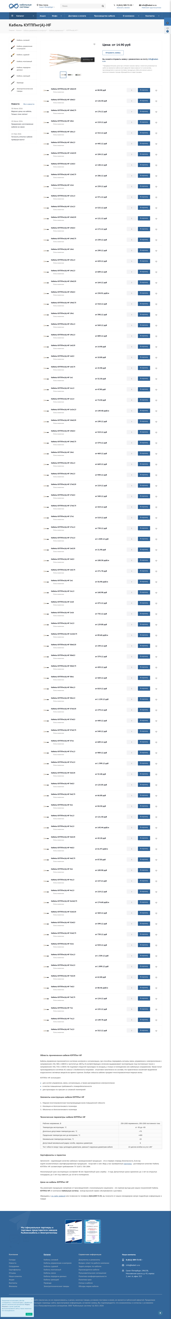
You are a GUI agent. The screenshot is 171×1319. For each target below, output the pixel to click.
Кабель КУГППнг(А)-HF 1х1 (62, 377)
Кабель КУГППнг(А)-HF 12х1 (62, 185)
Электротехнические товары (56, 1286)
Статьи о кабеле (86, 1283)
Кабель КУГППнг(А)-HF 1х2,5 (62, 399)
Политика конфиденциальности (93, 1276)
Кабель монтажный (52, 1270)
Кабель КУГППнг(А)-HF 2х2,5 (62, 623)
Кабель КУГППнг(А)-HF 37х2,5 (63, 762)
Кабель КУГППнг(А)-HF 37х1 (62, 741)
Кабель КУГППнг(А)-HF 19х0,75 (63, 303)
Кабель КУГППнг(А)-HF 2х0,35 (63, 548)
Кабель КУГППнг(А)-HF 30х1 (62, 677)
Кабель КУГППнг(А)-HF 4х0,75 (63, 858)
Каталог (47, 1254)
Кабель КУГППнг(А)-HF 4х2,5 (62, 890)
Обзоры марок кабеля (88, 1286)
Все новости (29, 104)
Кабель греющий (51, 1280)
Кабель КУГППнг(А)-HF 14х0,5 (63, 228)
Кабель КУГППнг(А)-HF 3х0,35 (63, 773)
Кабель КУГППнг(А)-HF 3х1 (62, 805)
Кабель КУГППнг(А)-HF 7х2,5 (62, 1029)
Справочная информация (90, 1254)
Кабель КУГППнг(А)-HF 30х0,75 (63, 666)
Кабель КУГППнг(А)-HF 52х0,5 (63, 922)
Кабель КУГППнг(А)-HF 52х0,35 (63, 912)
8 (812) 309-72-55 (124, 5)
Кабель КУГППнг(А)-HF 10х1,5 (63, 132)
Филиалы (13, 1286)
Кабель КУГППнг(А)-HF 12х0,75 (63, 174)
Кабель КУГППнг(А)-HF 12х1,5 (63, 196)
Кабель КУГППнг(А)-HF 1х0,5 (62, 356)
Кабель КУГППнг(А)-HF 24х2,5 (63, 474)
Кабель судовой (51, 1266)
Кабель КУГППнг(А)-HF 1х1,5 (62, 388)
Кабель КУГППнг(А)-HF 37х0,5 (63, 719)
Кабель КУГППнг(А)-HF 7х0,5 (62, 986)
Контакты (13, 1283)
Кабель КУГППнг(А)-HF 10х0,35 (63, 89)
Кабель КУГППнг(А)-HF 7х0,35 (63, 976)
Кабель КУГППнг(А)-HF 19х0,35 (63, 281)
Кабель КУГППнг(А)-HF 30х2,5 (63, 698)
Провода (47, 1283)
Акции (11, 1280)
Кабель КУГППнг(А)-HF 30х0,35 (63, 645)
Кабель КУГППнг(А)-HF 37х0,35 (63, 709)
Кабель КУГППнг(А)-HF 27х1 (62, 516)
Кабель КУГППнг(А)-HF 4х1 (62, 869)
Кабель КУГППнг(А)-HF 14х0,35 (63, 217)
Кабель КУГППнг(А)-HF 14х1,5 (63, 260)
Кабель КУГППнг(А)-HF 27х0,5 (63, 495)
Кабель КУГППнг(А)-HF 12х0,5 (63, 164)
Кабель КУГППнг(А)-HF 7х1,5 (62, 1019)
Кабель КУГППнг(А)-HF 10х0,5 (63, 100)
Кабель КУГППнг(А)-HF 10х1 (62, 121)
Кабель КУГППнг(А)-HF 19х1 (62, 313)
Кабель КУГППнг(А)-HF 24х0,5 (63, 431)
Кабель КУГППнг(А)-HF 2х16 (62, 612)
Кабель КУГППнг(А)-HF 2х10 (62, 602)
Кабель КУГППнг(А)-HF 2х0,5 (62, 559)
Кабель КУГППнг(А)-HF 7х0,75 (63, 997)
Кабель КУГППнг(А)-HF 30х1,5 (63, 687)
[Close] (31, 1300)
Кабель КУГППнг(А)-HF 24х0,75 (63, 441)
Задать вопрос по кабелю (90, 1266)
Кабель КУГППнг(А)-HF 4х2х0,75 (64, 901)
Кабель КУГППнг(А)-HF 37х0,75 (63, 730)
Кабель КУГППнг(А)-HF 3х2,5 (62, 826)
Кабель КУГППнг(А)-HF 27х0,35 (63, 484)
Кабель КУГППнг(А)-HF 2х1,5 (62, 591)
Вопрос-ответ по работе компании (94, 1263)
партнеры (128, 1164)
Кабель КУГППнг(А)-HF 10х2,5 (63, 142)
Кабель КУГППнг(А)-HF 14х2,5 (63, 271)
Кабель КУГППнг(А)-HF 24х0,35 (63, 420)
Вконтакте (160, 1313)
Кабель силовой (51, 1260)
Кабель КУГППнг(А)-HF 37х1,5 (63, 751)
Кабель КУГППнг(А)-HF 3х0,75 (63, 794)
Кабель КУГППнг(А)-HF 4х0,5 (62, 848)
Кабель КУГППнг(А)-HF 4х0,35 (63, 837)
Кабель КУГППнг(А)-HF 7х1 (62, 1008)
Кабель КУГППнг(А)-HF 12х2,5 (63, 206)
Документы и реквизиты (89, 1260)
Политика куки (85, 1280)
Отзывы (12, 1273)
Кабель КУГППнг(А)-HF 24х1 (62, 452)
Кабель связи (50, 1273)
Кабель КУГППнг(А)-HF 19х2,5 (63, 335)
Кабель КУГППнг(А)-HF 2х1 (62, 580)
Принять (29, 1314)
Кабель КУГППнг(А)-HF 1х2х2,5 (63, 409)
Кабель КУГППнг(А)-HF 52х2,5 (63, 965)
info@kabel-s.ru (149, 5)
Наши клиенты (15, 1276)
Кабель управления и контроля (57, 1263)
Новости (12, 1263)
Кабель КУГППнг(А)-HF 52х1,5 (63, 954)
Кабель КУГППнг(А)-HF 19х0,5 (63, 292)
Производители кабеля (89, 1270)
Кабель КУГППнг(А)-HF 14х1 (62, 249)
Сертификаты (15, 1270)
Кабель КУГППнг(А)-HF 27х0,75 (63, 506)
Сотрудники (14, 1266)
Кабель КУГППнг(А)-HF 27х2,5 (63, 538)
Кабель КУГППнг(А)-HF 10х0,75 (63, 110)
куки (21, 1302)
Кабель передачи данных (55, 1276)
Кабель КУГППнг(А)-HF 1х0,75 (63, 367)
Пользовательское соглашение (92, 1273)
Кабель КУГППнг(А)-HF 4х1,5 (62, 880)
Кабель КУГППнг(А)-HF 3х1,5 (62, 816)
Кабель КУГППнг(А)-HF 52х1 (62, 944)
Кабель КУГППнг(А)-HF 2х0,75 (63, 570)
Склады (12, 1260)
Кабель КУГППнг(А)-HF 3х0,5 (62, 783)
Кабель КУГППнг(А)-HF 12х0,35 (63, 153)
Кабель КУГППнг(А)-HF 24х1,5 (63, 463)
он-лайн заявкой (58, 1196)
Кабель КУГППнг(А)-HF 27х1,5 (63, 527)
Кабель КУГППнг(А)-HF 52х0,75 (63, 933)
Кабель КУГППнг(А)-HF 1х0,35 (63, 345)
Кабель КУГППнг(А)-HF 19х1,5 (63, 324)
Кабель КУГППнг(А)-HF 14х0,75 (63, 238)
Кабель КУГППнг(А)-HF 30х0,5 (63, 655)
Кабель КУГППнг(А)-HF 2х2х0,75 (64, 634)
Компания (13, 1254)
